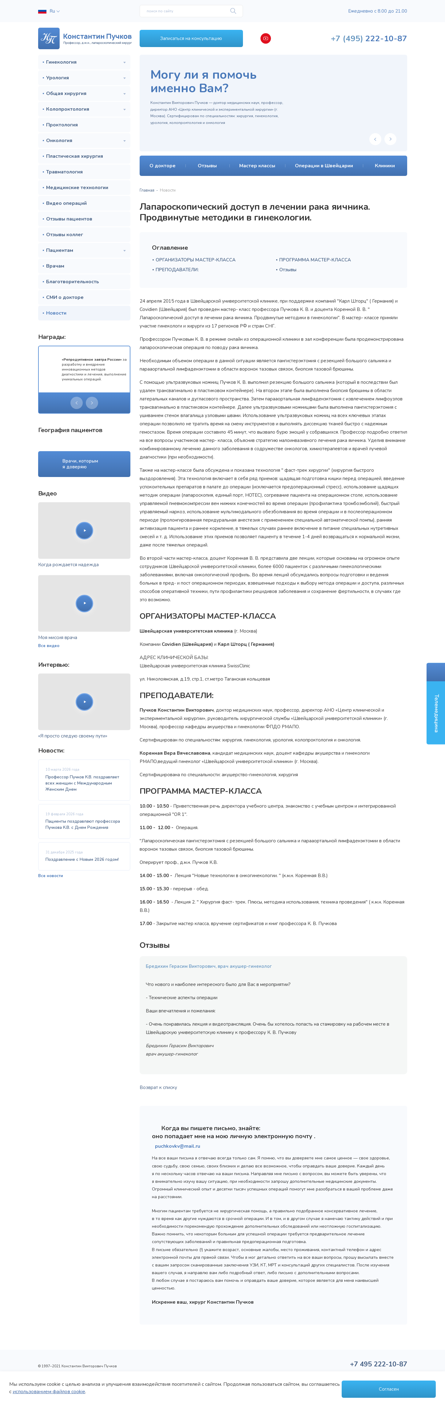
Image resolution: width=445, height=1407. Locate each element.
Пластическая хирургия (74, 156)
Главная (147, 190)
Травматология (64, 172)
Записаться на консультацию (191, 38)
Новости (56, 313)
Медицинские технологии (77, 187)
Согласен (389, 1389)
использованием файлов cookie (49, 1391)
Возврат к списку (158, 1087)
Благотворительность (72, 281)
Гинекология (61, 62)
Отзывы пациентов (69, 219)
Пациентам (59, 250)
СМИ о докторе (65, 297)
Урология (57, 77)
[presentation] (76, 403)
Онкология (59, 140)
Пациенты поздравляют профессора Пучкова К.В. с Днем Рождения (83, 824)
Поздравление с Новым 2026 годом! (82, 859)
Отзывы (287, 270)
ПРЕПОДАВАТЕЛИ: (177, 270)
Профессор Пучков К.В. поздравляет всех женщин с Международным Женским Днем (82, 783)
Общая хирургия (66, 93)
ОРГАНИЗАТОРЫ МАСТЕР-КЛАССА (196, 260)
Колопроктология (67, 109)
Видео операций (66, 203)
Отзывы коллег (64, 234)
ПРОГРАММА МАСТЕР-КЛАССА (315, 260)
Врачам (55, 266)
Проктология (62, 124)
